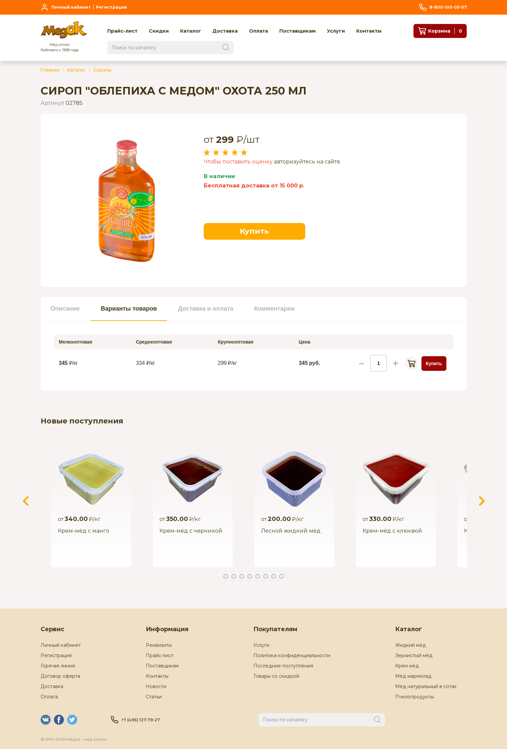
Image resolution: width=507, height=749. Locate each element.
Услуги (261, 645)
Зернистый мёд (413, 655)
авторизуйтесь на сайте (307, 161)
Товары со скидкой (276, 676)
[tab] (65, 309)
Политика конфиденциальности (291, 655)
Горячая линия (58, 666)
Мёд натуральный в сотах (425, 686)
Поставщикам (162, 666)
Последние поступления (283, 666)
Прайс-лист (159, 655)
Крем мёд (407, 666)
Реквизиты (159, 645)
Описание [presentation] (65, 308)
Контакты (157, 676)
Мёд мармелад (413, 676)
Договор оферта (60, 676)
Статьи (154, 697)
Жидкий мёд (410, 645)
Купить (254, 231)
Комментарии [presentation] (274, 308)
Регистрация (56, 655)
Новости (156, 686)
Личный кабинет (61, 645)
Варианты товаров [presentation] (129, 308)
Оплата (49, 697)
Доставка (52, 686)
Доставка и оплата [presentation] (205, 308)
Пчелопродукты (414, 697)
